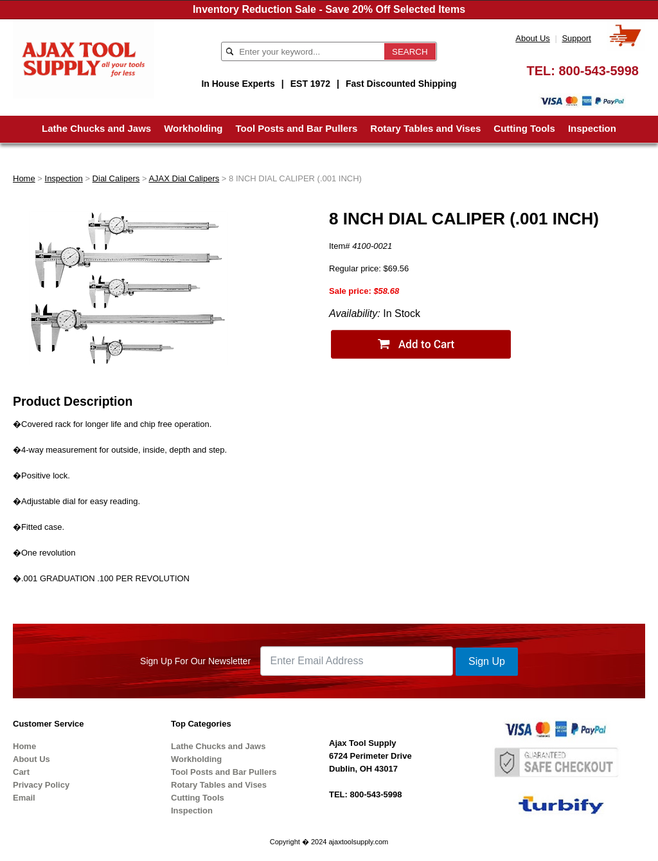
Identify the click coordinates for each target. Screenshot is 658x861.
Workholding (193, 128)
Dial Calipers (116, 178)
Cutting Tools (524, 128)
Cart (21, 772)
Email (24, 797)
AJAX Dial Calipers (183, 178)
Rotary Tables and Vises (425, 128)
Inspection (592, 128)
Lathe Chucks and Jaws (96, 128)
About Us (532, 38)
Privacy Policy (41, 785)
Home (24, 178)
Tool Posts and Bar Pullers (297, 128)
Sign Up (486, 661)
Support (576, 38)
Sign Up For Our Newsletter (195, 661)
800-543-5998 (598, 71)
